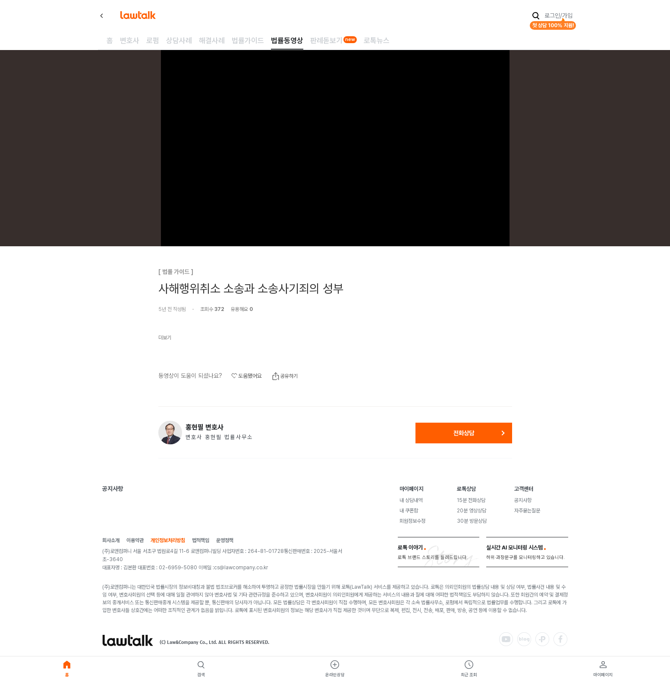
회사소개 (111, 540)
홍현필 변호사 (204, 427)
